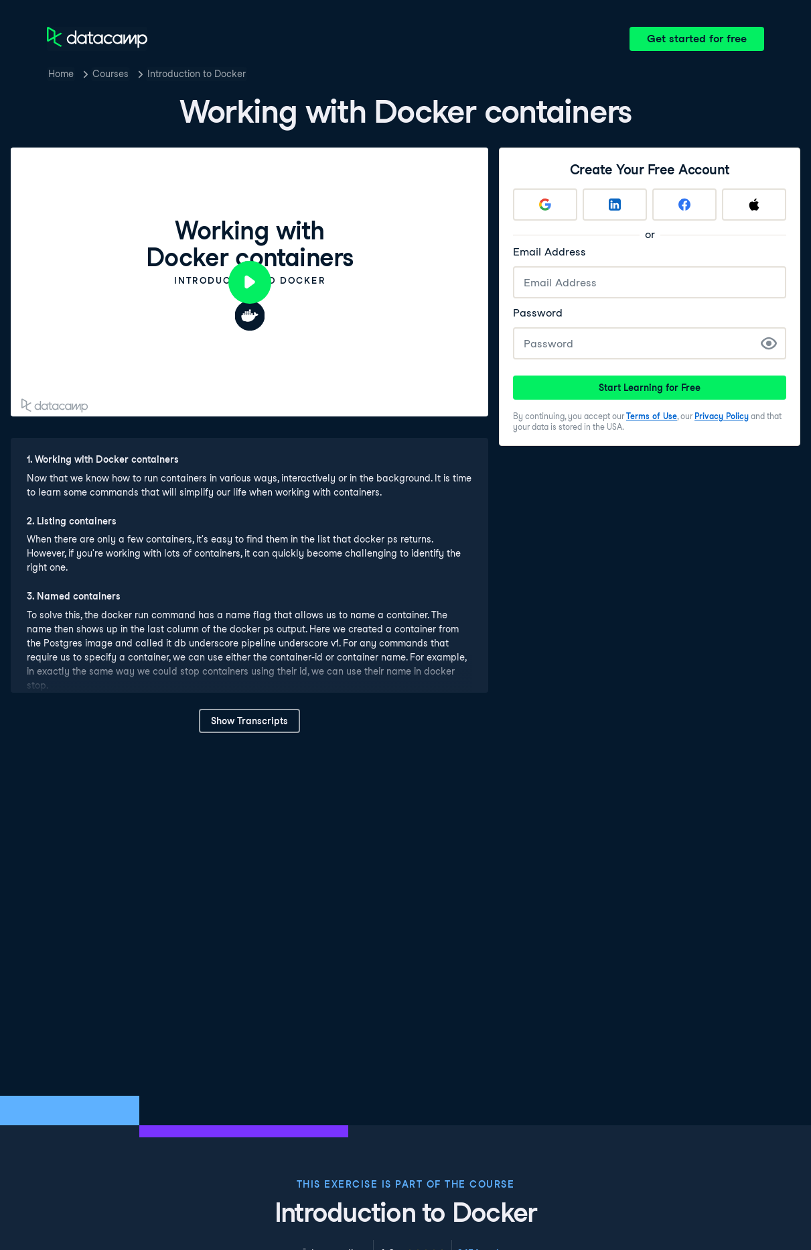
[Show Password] (769, 343)
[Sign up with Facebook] (684, 204)
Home (61, 73)
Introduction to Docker (196, 73)
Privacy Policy (721, 416)
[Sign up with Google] (545, 204)
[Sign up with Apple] (754, 204)
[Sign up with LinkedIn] (615, 204)
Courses (110, 73)
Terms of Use (651, 416)
